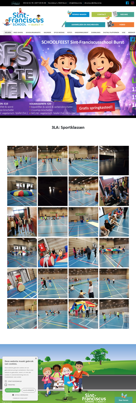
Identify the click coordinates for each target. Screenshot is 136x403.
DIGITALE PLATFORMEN (111, 33)
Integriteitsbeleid (7, 402)
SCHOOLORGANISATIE (33, 33)
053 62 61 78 (28, 3)
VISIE (123, 33)
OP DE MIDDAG (59, 33)
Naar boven (123, 399)
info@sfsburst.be (75, 3)
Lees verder (17, 377)
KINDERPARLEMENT (81, 33)
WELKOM (8, 33)
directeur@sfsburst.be (93, 3)
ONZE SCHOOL (18, 33)
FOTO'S (69, 33)
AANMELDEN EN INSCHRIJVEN (82, 24)
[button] (20, 395)
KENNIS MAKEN (77, 14)
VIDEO (117, 24)
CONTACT (103, 15)
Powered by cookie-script (20, 398)
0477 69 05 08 (40, 3)
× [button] (36, 358)
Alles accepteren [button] (12, 390)
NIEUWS (121, 14)
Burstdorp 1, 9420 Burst (57, 3)
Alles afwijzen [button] (28, 390)
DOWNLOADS (95, 33)
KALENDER (47, 33)
